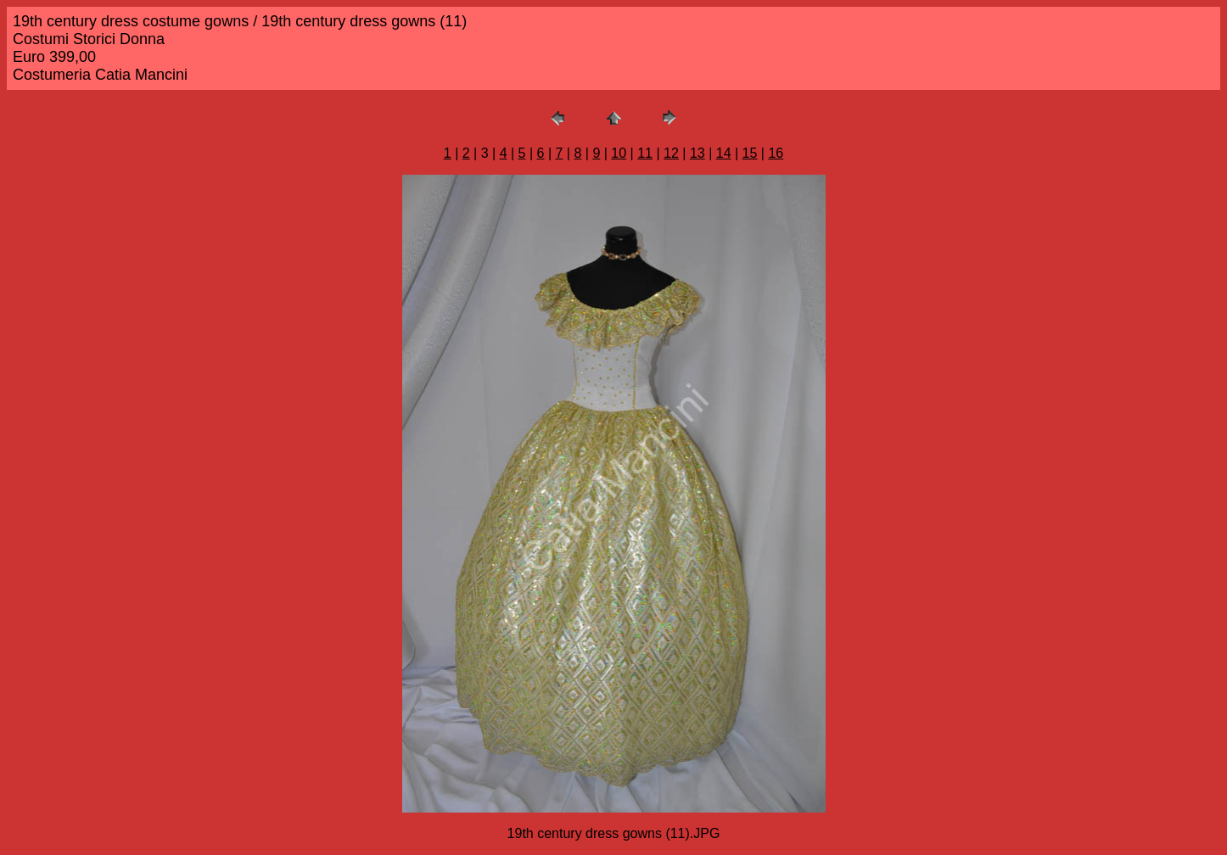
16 (775, 153)
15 (750, 153)
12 (671, 153)
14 (723, 153)
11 (645, 153)
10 (618, 153)
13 (697, 153)
